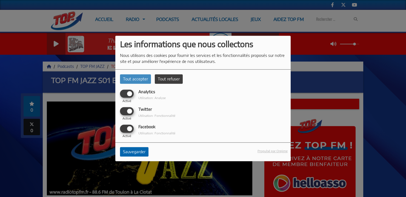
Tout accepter (135, 79)
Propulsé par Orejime (273, 151)
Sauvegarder (134, 152)
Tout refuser (169, 79)
